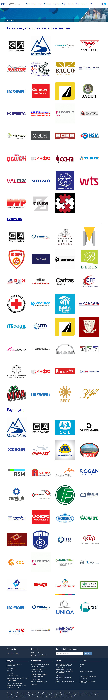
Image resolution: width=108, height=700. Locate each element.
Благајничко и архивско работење (66, 682)
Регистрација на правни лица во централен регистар (16, 686)
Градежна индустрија (37, 677)
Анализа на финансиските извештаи (63, 678)
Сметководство (11, 668)
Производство (35, 679)
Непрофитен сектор (37, 672)
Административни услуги (14, 683)
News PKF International (86, 672)
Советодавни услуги (13, 676)
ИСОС (81, 667)
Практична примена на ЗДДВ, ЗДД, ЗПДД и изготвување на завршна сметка (65, 671)
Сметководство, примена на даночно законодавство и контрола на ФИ (64, 665)
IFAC (81, 669)
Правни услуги (11, 681)
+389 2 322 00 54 (37, 652)
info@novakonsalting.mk (40, 655)
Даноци (9, 671)
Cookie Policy (83, 679)
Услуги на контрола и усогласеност (17, 678)
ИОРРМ (82, 664)
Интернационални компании (40, 664)
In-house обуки (60, 675)
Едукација (10, 673)
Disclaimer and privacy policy (88, 676)
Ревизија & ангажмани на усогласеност (14, 665)
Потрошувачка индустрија (39, 674)
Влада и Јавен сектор (37, 667)
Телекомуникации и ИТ (38, 669)
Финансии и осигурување (39, 682)
